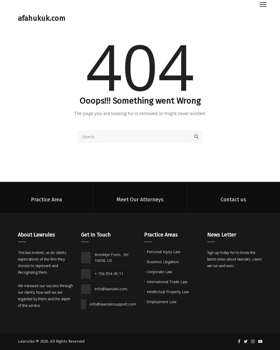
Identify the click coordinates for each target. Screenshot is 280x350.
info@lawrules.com (111, 288)
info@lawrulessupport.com (113, 304)
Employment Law (161, 301)
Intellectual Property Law (168, 291)
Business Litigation (163, 261)
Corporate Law (159, 271)
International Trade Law (167, 281)
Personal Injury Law (163, 251)
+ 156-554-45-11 (109, 273)
